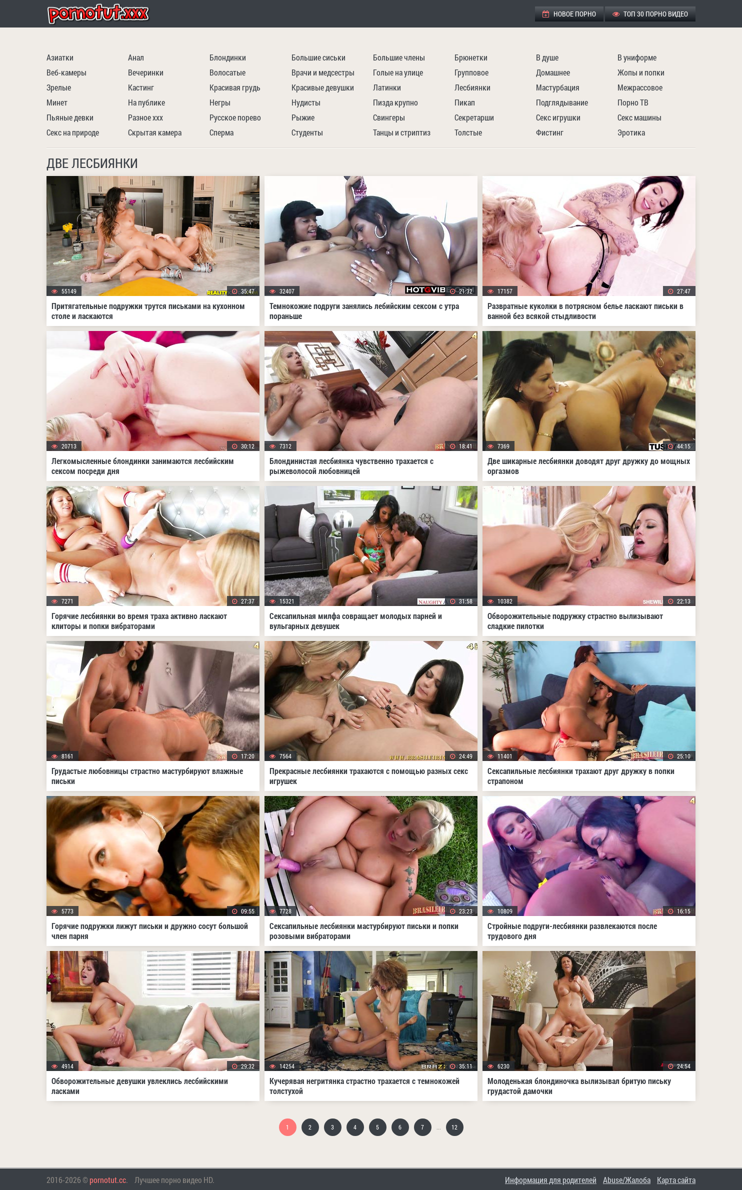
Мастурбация (558, 87)
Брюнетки (471, 57)
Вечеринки (146, 72)
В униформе (637, 57)
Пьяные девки (70, 117)
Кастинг (141, 87)
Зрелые (58, 87)
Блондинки (228, 57)
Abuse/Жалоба (626, 1179)
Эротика (631, 132)
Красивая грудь (235, 87)
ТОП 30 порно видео (650, 13)
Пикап (464, 102)
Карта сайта (676, 1179)
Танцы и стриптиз (401, 132)
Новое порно (569, 13)
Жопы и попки (641, 72)
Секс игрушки (558, 117)
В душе (547, 57)
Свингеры (389, 117)
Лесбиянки (472, 87)
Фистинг (550, 132)
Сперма (222, 132)
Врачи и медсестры (323, 72)
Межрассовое (640, 87)
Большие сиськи (319, 57)
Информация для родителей (550, 1179)
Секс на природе (72, 132)
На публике (146, 102)
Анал (136, 57)
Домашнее (553, 72)
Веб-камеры (66, 72)
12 (455, 1127)
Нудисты (306, 102)
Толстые (468, 132)
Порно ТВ (633, 102)
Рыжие (303, 117)
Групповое (471, 72)
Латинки (387, 87)
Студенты (307, 132)
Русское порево (235, 117)
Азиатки (60, 57)
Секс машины (640, 117)
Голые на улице (398, 72)
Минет (57, 102)
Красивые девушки (323, 87)
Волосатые (228, 72)
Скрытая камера (155, 132)
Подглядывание (562, 102)
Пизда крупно (395, 102)
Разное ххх (145, 117)
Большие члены (399, 57)
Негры (220, 102)
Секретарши (474, 117)
